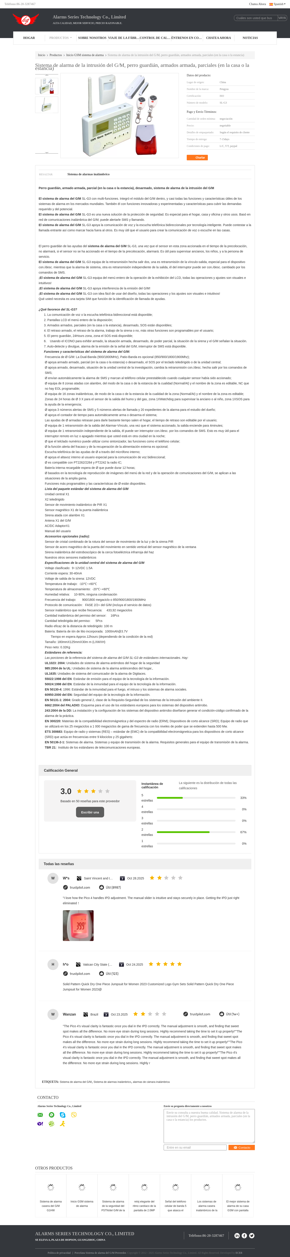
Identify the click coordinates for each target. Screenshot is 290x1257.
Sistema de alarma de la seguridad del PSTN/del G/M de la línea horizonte (113, 1208)
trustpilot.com (80, 888)
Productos (60, 38)
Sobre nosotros (92, 38)
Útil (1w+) (232, 1014)
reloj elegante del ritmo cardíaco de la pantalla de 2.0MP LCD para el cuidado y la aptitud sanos (144, 1210)
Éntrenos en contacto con (187, 38)
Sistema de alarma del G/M (76, 1081)
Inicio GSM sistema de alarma (85, 55)
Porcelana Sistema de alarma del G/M (95, 1252)
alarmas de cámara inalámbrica (151, 1081)
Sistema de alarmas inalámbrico (112, 1081)
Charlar (197, 157)
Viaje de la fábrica (124, 38)
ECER (239, 1252)
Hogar (29, 38)
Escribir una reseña (90, 814)
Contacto (242, 1147)
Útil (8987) (113, 888)
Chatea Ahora (257, 4)
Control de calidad (155, 38)
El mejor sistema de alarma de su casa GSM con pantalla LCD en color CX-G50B (237, 1210)
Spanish (280, 4)
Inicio (41, 55)
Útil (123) (112, 974)
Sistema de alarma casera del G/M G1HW (51, 1206)
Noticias (250, 38)
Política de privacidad (59, 1252)
